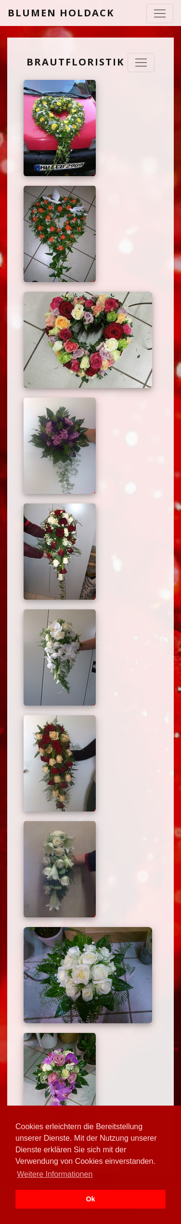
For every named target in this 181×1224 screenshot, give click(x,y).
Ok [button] (90, 1199)
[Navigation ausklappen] (141, 62)
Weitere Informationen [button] (54, 1174)
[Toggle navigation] (159, 13)
